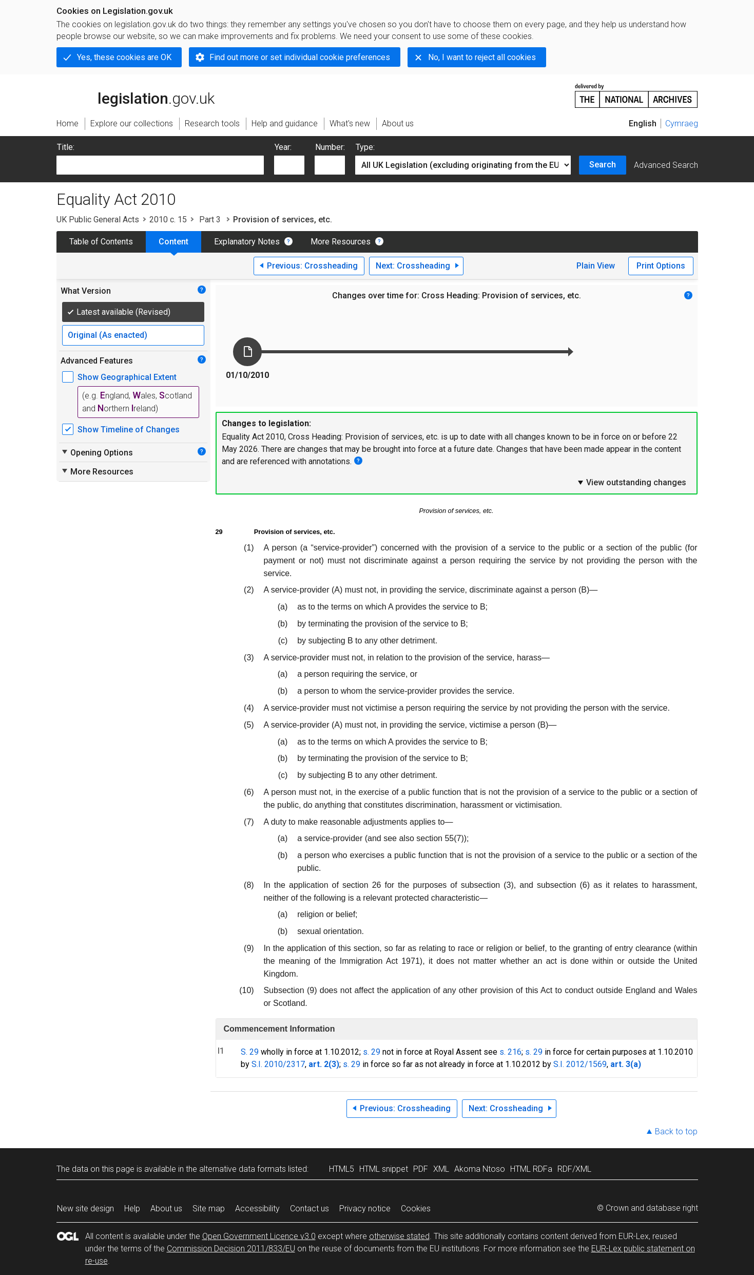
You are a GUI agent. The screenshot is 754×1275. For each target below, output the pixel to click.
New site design (85, 1208)
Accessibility (257, 1208)
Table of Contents (101, 241)
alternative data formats (242, 1169)
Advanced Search (666, 165)
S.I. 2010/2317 (278, 1064)
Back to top (676, 1131)
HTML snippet (383, 1169)
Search (602, 164)
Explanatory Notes (247, 241)
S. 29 (250, 1052)
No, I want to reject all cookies (482, 57)
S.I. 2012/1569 (580, 1064)
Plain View (595, 266)
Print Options (660, 266)
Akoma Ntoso (479, 1169)
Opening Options (97, 452)
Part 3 (210, 219)
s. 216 (510, 1052)
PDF (420, 1169)
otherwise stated (399, 1236)
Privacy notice (365, 1208)
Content (173, 241)
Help (132, 1208)
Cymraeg (681, 123)
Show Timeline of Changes (129, 429)
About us (166, 1208)
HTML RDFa (531, 1169)
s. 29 (371, 1052)
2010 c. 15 (168, 219)
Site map (208, 1208)
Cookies (416, 1208)
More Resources (341, 241)
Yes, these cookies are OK (124, 57)
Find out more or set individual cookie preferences (299, 57)
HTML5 (341, 1169)
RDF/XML (574, 1169)
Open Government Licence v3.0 (259, 1236)
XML (441, 1169)
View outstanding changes (631, 482)
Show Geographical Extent (127, 377)
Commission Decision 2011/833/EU (231, 1248)
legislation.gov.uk (135, 95)
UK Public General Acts (97, 219)
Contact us (309, 1208)
